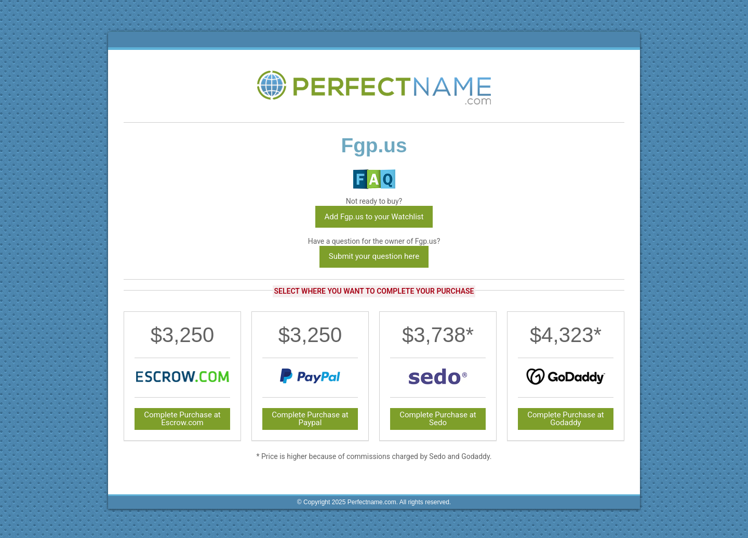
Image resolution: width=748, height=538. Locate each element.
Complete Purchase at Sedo (437, 418)
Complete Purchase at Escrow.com (182, 418)
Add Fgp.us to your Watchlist (374, 216)
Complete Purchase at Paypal (310, 418)
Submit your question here (374, 256)
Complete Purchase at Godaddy (565, 418)
